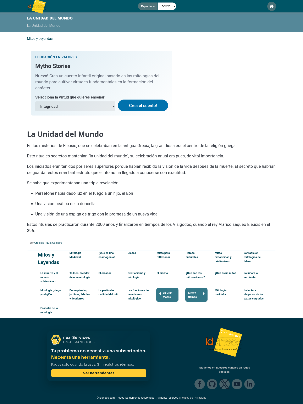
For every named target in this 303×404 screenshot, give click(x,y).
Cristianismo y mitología (136, 275)
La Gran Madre (165, 294)
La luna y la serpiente (251, 275)
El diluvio (162, 273)
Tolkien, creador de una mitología (80, 275)
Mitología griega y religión (50, 292)
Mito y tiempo (196, 294)
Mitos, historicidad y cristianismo (223, 257)
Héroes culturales (192, 255)
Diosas (132, 252)
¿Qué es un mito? (225, 273)
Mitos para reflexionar (163, 255)
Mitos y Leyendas (48, 258)
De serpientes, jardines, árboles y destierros (80, 294)
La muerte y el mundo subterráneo (49, 277)
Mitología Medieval (75, 255)
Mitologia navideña (220, 292)
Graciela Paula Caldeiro (48, 242)
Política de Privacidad (193, 397)
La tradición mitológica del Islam (252, 257)
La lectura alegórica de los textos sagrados (254, 294)
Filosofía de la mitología (49, 310)
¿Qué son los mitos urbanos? (195, 275)
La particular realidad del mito (109, 292)
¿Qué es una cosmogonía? (107, 255)
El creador (105, 273)
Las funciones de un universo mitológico (138, 294)
